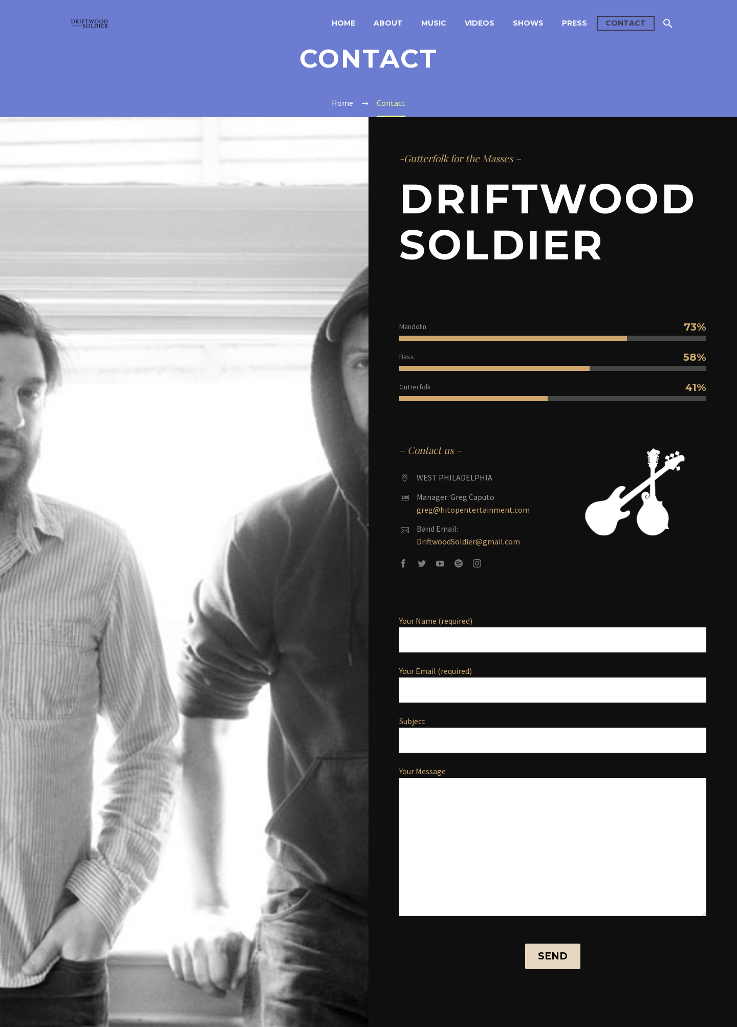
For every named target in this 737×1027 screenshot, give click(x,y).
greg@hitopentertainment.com (473, 510)
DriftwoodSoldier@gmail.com (468, 541)
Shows (528, 23)
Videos (479, 23)
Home (343, 23)
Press (574, 23)
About (388, 23)
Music (433, 23)
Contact (625, 23)
